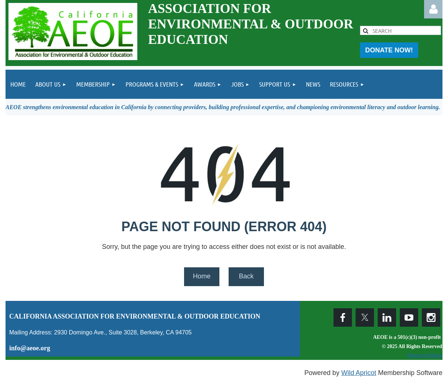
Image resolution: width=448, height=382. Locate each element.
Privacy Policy (424, 355)
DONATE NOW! (389, 50)
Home (202, 276)
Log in (433, 9)
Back (246, 276)
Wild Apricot (358, 372)
